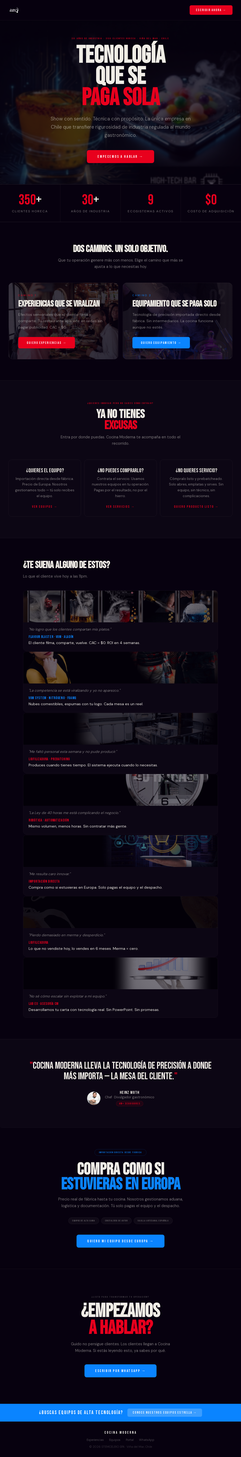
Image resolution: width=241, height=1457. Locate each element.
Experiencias (95, 1440)
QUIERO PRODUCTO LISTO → (196, 507)
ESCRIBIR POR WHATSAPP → (120, 1371)
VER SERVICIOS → (120, 507)
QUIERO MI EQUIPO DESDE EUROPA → (120, 1241)
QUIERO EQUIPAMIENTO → (161, 343)
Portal (130, 1440)
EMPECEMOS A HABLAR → (120, 156)
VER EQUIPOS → (44, 507)
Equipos (114, 1440)
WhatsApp (146, 1440)
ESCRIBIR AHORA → (211, 10)
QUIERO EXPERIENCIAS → (46, 343)
